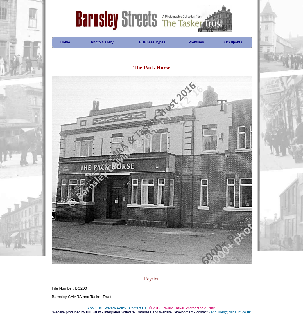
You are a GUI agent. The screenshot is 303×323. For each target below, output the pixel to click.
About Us (94, 308)
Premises (196, 42)
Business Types (152, 42)
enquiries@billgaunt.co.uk (231, 312)
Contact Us (137, 308)
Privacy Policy (115, 308)
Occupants (233, 42)
